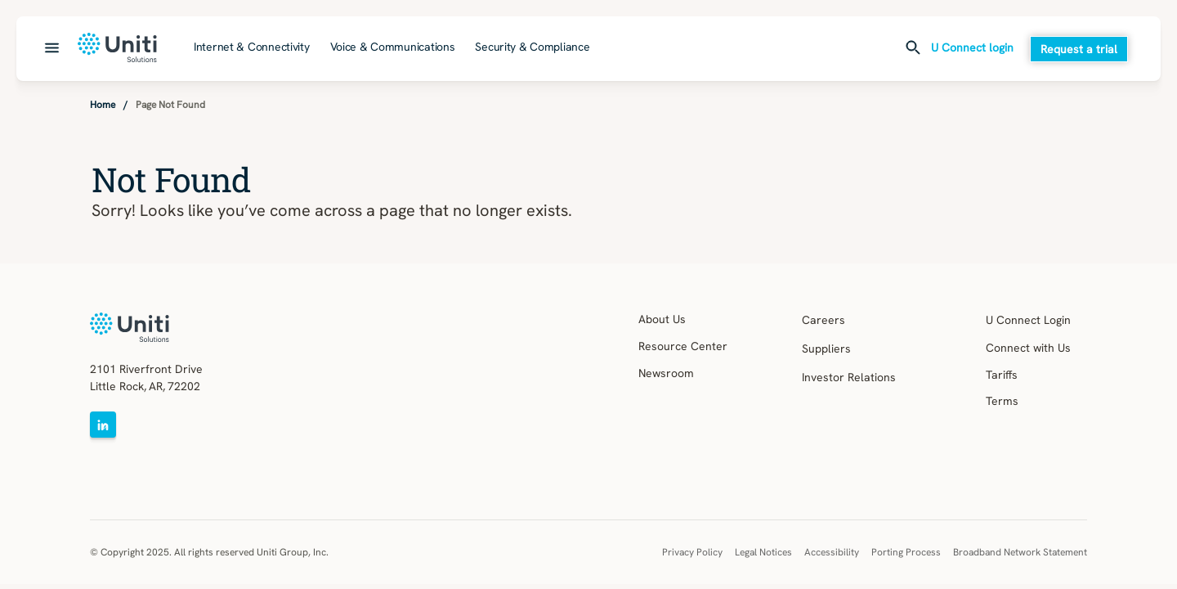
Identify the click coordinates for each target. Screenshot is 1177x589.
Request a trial (1079, 49)
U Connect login (972, 48)
